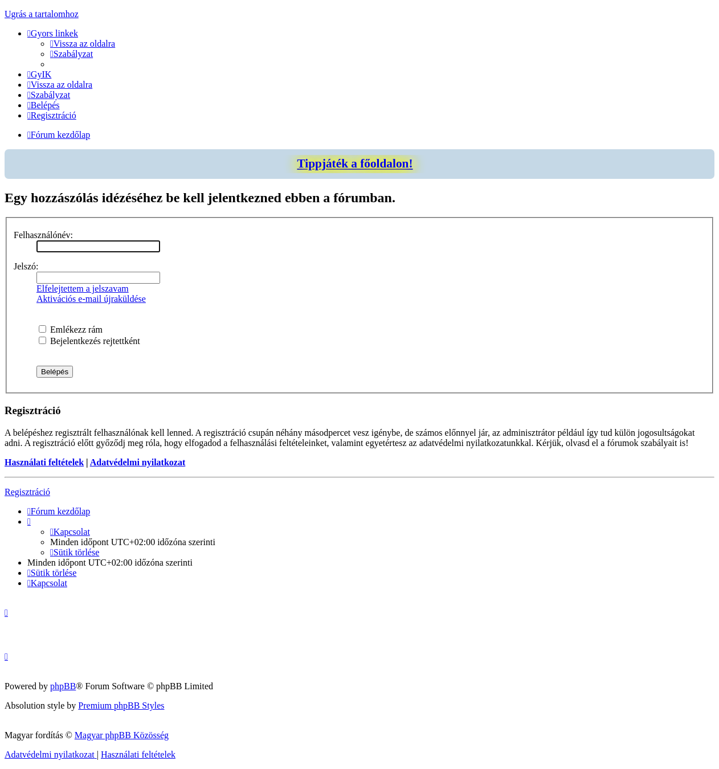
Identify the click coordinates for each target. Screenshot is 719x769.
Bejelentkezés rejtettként (89, 341)
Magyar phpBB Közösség (122, 735)
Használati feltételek (44, 462)
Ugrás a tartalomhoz (42, 14)
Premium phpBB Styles (121, 705)
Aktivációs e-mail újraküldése (91, 299)
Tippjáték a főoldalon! (354, 163)
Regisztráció (27, 492)
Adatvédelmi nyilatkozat (138, 462)
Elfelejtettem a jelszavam (82, 288)
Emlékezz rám (71, 329)
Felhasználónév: (43, 235)
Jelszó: (26, 266)
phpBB (63, 686)
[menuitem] (82, 43)
